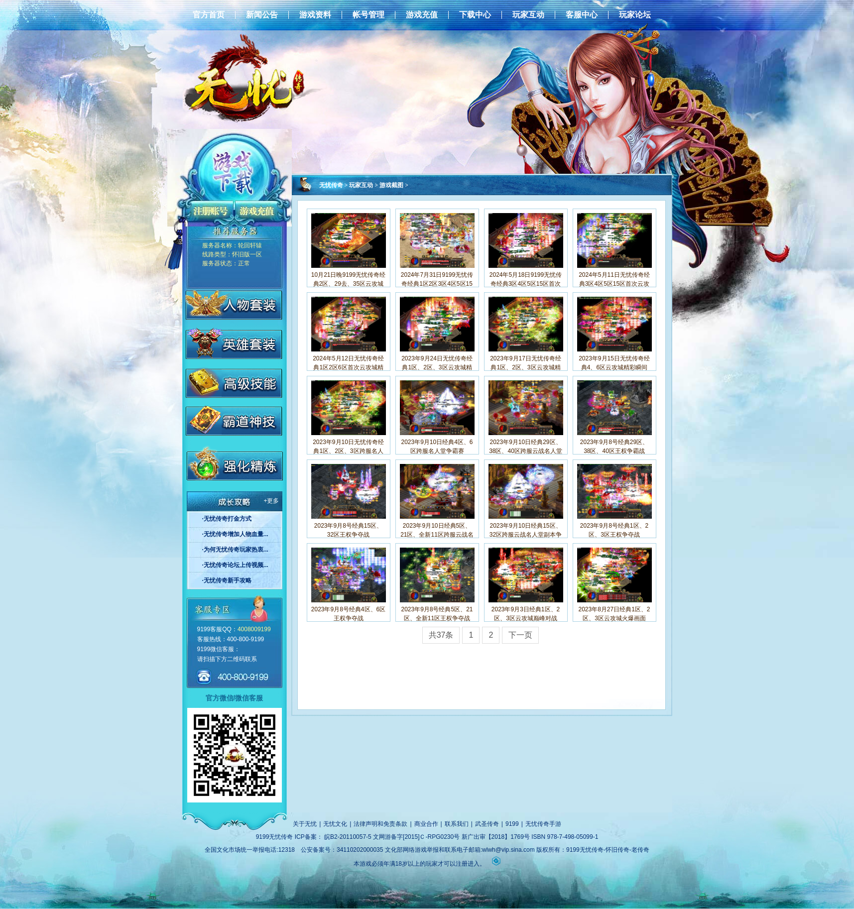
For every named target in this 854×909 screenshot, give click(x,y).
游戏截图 (391, 185)
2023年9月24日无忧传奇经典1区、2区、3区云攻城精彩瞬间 (437, 367)
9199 (512, 823)
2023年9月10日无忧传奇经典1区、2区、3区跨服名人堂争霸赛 (348, 451)
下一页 (520, 635)
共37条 (441, 635)
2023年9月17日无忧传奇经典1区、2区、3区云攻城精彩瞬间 (525, 367)
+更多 (271, 500)
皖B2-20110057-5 (347, 836)
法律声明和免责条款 (380, 823)
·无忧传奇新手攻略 (226, 580)
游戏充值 (422, 15)
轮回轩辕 (250, 245)
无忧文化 (335, 823)
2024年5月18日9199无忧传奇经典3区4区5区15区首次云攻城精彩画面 (525, 283)
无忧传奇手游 (543, 823)
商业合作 (426, 823)
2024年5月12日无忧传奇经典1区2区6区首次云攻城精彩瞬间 (348, 367)
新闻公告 (262, 15)
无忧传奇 (331, 185)
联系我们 (457, 823)
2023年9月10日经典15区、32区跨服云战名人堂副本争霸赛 (525, 534)
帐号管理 (368, 15)
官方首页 (209, 15)
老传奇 (640, 849)
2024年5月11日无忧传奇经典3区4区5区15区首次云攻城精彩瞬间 (614, 283)
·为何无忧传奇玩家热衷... (235, 549)
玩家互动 (528, 15)
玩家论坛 (635, 15)
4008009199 (254, 629)
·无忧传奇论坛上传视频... (235, 565)
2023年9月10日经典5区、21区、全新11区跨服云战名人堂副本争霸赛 (437, 534)
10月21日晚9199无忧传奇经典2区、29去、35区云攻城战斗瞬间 (348, 283)
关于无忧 (305, 823)
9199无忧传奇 (274, 836)
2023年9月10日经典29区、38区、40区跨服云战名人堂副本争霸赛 (525, 451)
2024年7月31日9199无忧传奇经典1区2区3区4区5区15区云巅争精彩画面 (437, 283)
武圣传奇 (487, 823)
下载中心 (475, 15)
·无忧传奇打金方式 (226, 518)
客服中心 (582, 15)
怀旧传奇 (617, 849)
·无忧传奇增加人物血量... (235, 534)
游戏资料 (315, 15)
